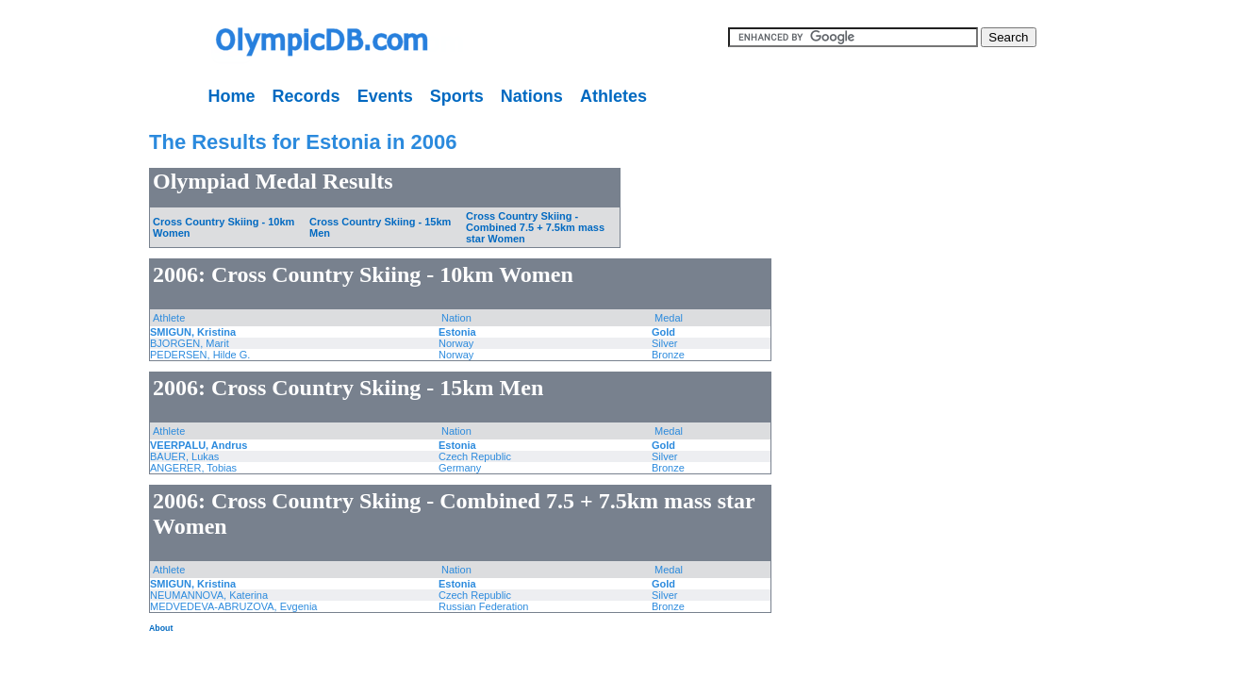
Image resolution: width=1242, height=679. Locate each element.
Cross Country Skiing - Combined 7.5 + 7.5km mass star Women (535, 227)
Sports (457, 96)
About (161, 628)
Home (232, 96)
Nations (532, 96)
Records (306, 96)
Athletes (613, 96)
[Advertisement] (61, 396)
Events (385, 96)
